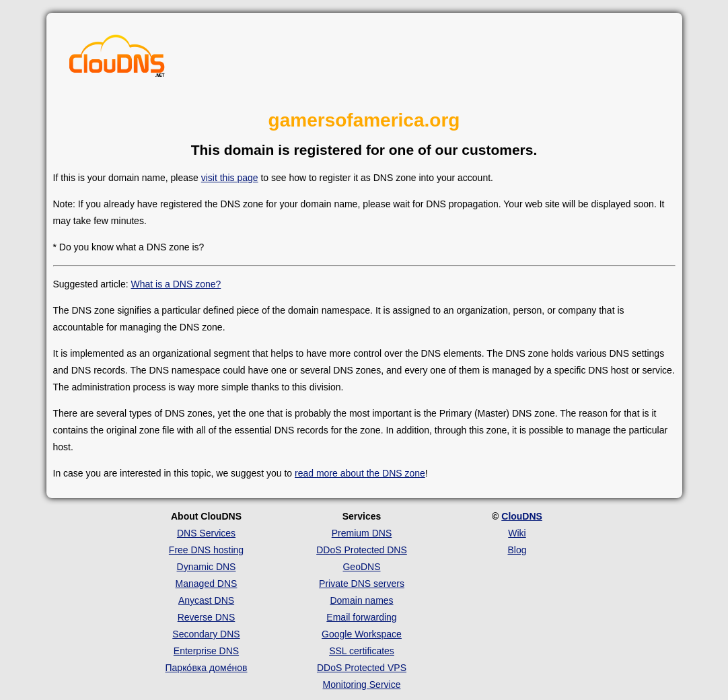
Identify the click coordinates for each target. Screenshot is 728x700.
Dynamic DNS (206, 566)
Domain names (361, 600)
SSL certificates (361, 650)
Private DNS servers (361, 583)
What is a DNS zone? (176, 284)
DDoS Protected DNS (361, 550)
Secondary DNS (206, 634)
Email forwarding (361, 617)
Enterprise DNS (206, 650)
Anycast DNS (206, 600)
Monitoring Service (362, 684)
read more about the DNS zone (360, 473)
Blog (516, 550)
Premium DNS (362, 533)
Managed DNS (207, 583)
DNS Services (206, 533)
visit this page (229, 177)
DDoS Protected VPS (361, 667)
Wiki (516, 533)
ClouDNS (521, 516)
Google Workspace (362, 634)
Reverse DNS (206, 617)
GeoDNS (361, 566)
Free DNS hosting (206, 550)
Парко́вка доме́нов (207, 667)
